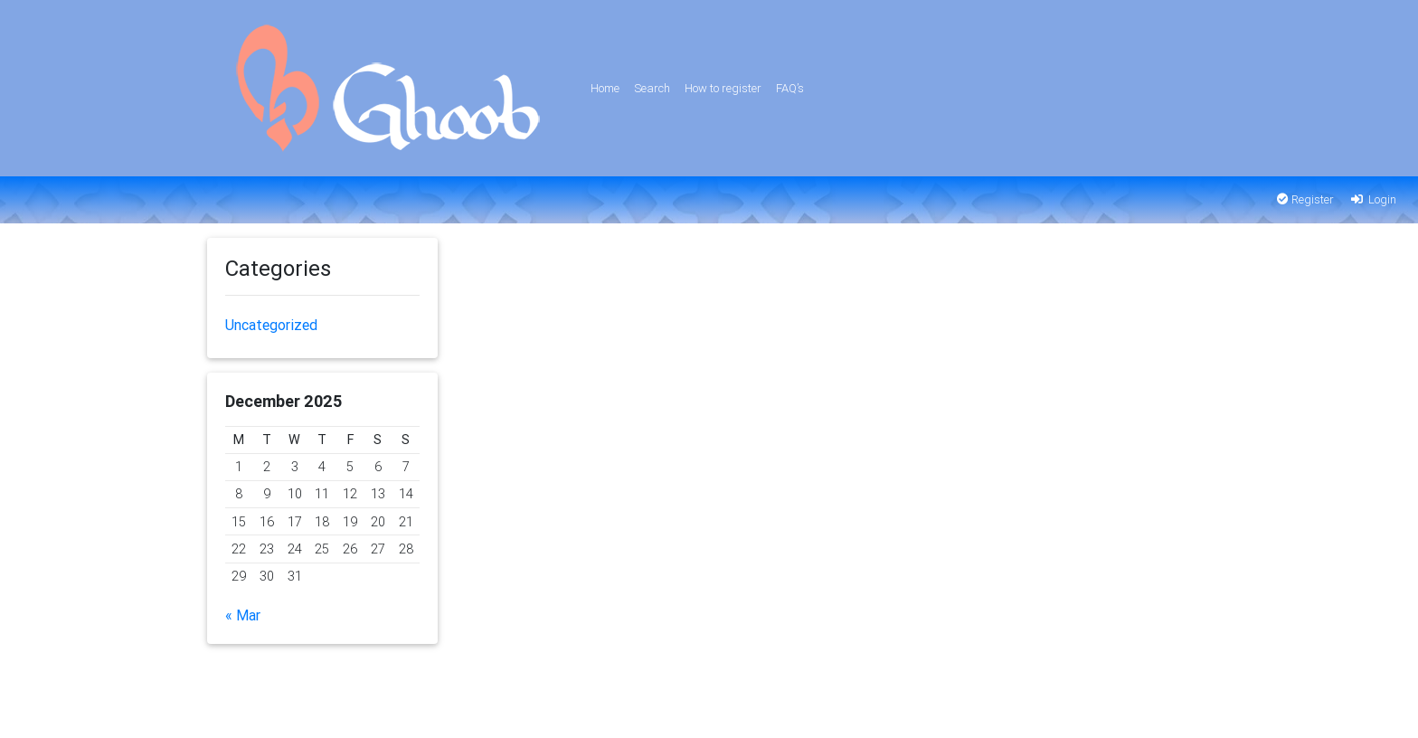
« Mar (242, 615)
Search (652, 88)
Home (605, 88)
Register (1305, 199)
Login (1372, 199)
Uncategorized (271, 325)
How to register (723, 88)
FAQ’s (790, 88)
